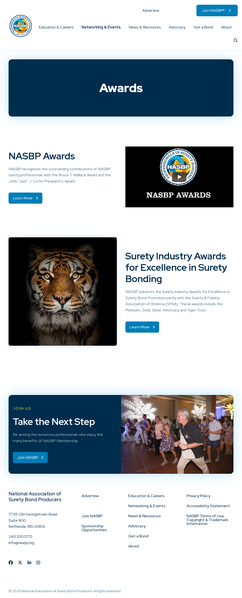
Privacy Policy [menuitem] (198, 495)
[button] (73, 27)
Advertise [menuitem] (150, 10)
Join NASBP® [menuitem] (213, 10)
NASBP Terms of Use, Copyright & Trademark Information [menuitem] (207, 519)
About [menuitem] (226, 27)
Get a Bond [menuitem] (203, 27)
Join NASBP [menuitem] (92, 515)
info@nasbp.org (21, 542)
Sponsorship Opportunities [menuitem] (94, 527)
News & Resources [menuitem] (145, 27)
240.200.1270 (20, 536)
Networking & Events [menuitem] (101, 27)
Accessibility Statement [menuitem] (208, 505)
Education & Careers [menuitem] (56, 27)
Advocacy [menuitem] (177, 27)
